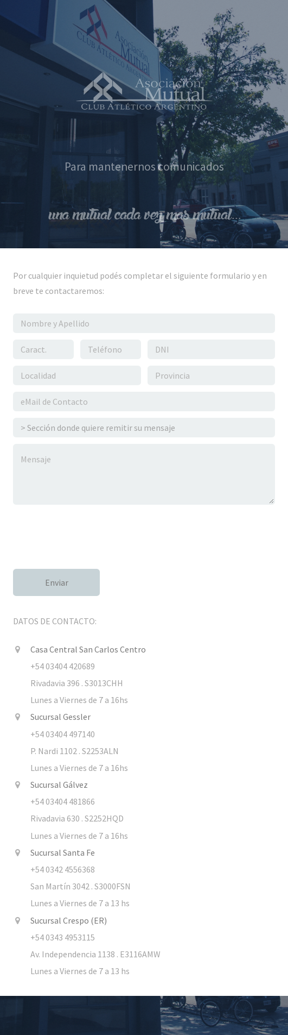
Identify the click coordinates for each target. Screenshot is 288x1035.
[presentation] (95, 532)
